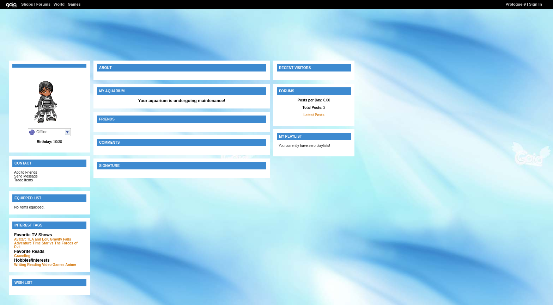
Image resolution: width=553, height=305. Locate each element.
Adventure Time (27, 243)
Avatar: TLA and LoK (31, 239)
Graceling (22, 256)
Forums (43, 4)
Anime (70, 265)
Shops (27, 4)
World (59, 4)
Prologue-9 (516, 4)
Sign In (535, 4)
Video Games (53, 265)
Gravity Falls (60, 239)
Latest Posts (313, 115)
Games (74, 4)
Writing (20, 265)
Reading (34, 265)
